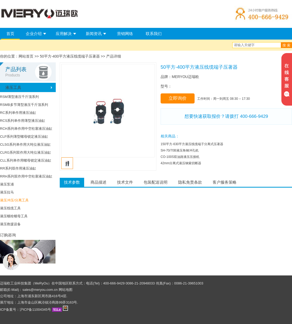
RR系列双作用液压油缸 (18, 168)
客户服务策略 (225, 182)
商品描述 (98, 182)
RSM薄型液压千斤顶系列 (19, 97)
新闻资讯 (94, 33)
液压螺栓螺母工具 (14, 216)
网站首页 (26, 56)
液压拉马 (7, 192)
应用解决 (64, 33)
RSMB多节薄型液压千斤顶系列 (24, 105)
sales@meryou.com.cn (40, 290)
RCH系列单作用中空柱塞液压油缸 (26, 129)
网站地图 (65, 290)
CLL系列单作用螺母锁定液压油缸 (25, 160)
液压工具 (13, 87)
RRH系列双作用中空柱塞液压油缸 (26, 176)
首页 (10, 33)
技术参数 (72, 182)
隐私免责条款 (190, 182)
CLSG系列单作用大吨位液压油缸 (25, 144)
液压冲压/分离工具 (14, 200)
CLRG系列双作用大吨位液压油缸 (25, 152)
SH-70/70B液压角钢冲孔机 (180, 150)
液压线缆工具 (10, 208)
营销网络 (125, 33)
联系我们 (154, 33)
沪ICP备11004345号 (35, 310)
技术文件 (125, 182)
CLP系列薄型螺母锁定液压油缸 (24, 137)
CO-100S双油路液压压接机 (180, 157)
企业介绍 (34, 33)
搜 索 (286, 45)
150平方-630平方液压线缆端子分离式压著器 (192, 144)
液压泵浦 (7, 184)
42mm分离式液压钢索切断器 (181, 163)
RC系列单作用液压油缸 (18, 113)
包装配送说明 (156, 182)
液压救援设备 (10, 224)
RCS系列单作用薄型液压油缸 (22, 121)
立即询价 (178, 98)
